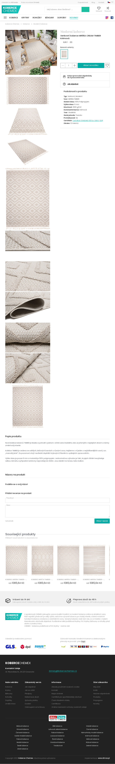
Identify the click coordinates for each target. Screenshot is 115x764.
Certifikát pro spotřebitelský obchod (66, 697)
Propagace (98, 700)
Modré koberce (23, 742)
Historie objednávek (101, 693)
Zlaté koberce (22, 749)
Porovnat (104, 11)
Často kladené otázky (61, 700)
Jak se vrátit (30, 690)
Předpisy (28, 693)
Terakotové (58, 746)
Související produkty (20, 534)
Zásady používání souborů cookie (65, 687)
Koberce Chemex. (25, 758)
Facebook (112, 17)
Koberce (13, 17)
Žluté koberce (57, 739)
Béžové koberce (23, 726)
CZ (112, 2)
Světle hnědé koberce (23, 736)
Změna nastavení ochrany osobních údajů (69, 707)
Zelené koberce (92, 746)
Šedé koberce (22, 746)
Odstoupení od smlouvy (35, 707)
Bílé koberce (57, 726)
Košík (111, 11)
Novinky (74, 17)
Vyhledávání (76, 9)
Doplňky (62, 17)
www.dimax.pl (104, 758)
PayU (83, 641)
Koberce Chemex (11, 9)
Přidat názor (102, 521)
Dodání (28, 704)
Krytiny (25, 17)
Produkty (96, 697)
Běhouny (49, 17)
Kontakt (101, 2)
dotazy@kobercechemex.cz (63, 671)
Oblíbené (95, 11)
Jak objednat (72, 84)
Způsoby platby (31, 700)
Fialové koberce (57, 733)
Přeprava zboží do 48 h (84, 599)
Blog (93, 2)
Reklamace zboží (32, 697)
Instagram (107, 17)
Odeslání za (10, 2)
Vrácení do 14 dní (21, 599)
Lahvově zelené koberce (58, 729)
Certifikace (56, 704)
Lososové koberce (57, 736)
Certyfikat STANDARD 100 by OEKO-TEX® (88, 120)
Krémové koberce (92, 736)
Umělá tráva (10, 704)
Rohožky (37, 17)
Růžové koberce (92, 742)
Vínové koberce (23, 729)
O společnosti (83, 2)
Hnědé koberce (92, 726)
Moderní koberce (40, 24)
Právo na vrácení (30, 2)
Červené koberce (22, 733)
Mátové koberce (92, 739)
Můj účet (86, 11)
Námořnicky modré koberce (92, 733)
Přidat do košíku (90, 65)
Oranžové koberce (57, 742)
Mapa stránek (57, 693)
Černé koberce (92, 729)
